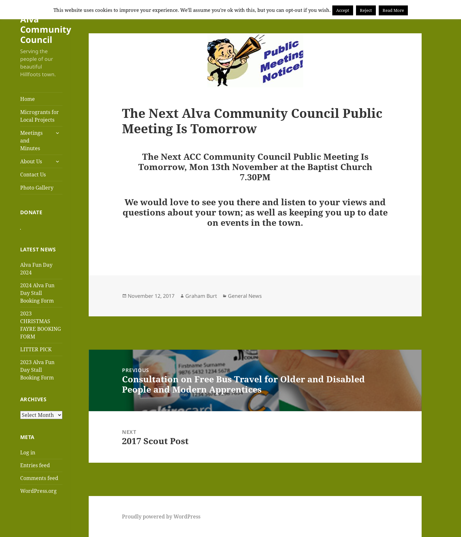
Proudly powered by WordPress (161, 516)
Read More (393, 10)
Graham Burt (201, 295)
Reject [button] (366, 10)
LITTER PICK (36, 352)
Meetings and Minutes (31, 140)
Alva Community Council (45, 29)
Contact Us (33, 174)
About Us (31, 161)
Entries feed (35, 468)
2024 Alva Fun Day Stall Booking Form (37, 296)
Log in (27, 455)
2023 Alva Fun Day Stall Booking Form (37, 373)
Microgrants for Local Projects (39, 116)
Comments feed (39, 481)
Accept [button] (342, 10)
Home (27, 98)
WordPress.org (38, 494)
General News (245, 295)
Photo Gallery (36, 187)
